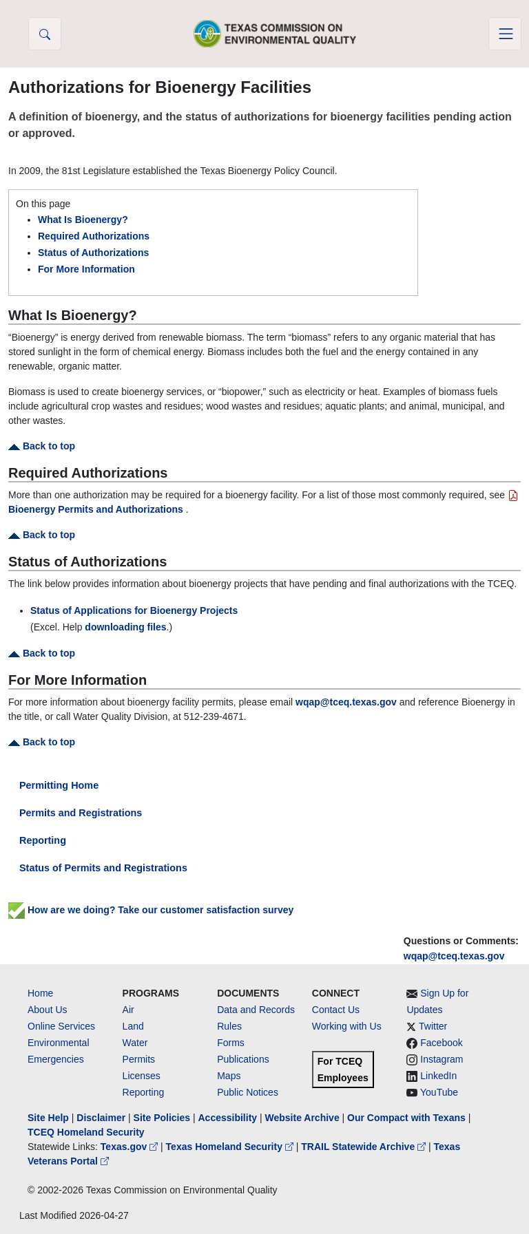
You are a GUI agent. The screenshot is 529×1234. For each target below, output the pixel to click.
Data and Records (256, 1009)
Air (128, 1009)
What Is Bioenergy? (83, 219)
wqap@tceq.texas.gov (454, 955)
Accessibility (229, 1117)
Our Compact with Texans (406, 1117)
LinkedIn (438, 1075)
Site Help (48, 1117)
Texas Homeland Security (231, 1146)
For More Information (86, 269)
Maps (228, 1075)
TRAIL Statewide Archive (364, 1146)
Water (135, 1042)
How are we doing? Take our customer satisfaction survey (150, 909)
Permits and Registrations (80, 812)
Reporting (42, 840)
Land (133, 1026)
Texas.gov (130, 1146)
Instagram (441, 1059)
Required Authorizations (93, 236)
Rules (229, 1026)
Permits (139, 1059)
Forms (231, 1042)
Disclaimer (100, 1117)
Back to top (41, 445)
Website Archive (302, 1117)
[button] (44, 33)
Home (40, 993)
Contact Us (336, 1009)
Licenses (141, 1075)
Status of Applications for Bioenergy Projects (134, 610)
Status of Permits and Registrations (103, 867)
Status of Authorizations (93, 252)
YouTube (439, 1092)
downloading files (125, 626)
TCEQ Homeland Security (86, 1132)
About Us (48, 1009)
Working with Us (347, 1026)
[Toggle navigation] (504, 33)
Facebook (441, 1042)
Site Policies (162, 1117)
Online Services (61, 1026)
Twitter (433, 1026)
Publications (243, 1059)
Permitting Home (58, 785)
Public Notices (247, 1092)
